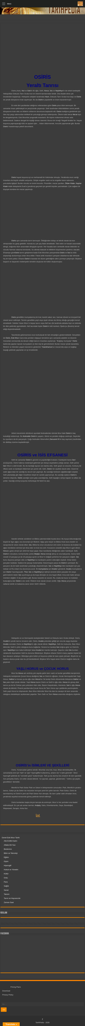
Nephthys (59, 91)
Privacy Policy (7, 995)
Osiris (79, 97)
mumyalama (43, 569)
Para (6, 882)
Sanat (6, 890)
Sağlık (6, 886)
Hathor (11, 679)
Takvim (6, 894)
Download (6, 991)
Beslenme (8, 849)
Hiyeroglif (7, 865)
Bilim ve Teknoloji (10, 853)
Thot (26, 572)
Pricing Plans (15, 987)
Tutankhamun (47, 347)
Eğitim (6, 857)
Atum (47, 97)
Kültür (6, 874)
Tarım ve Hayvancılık (12, 898)
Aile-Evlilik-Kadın (10, 841)
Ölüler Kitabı (70, 183)
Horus (46, 91)
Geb (29, 91)
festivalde (27, 436)
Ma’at (75, 114)
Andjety (38, 805)
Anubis (54, 569)
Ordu (6, 878)
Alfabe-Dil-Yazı (10, 845)
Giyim (6, 861)
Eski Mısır (15, 338)
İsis (51, 91)
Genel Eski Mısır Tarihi (11, 838)
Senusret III (54, 439)
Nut (23, 91)
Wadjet (37, 554)
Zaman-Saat (9, 902)
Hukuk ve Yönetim (11, 870)
